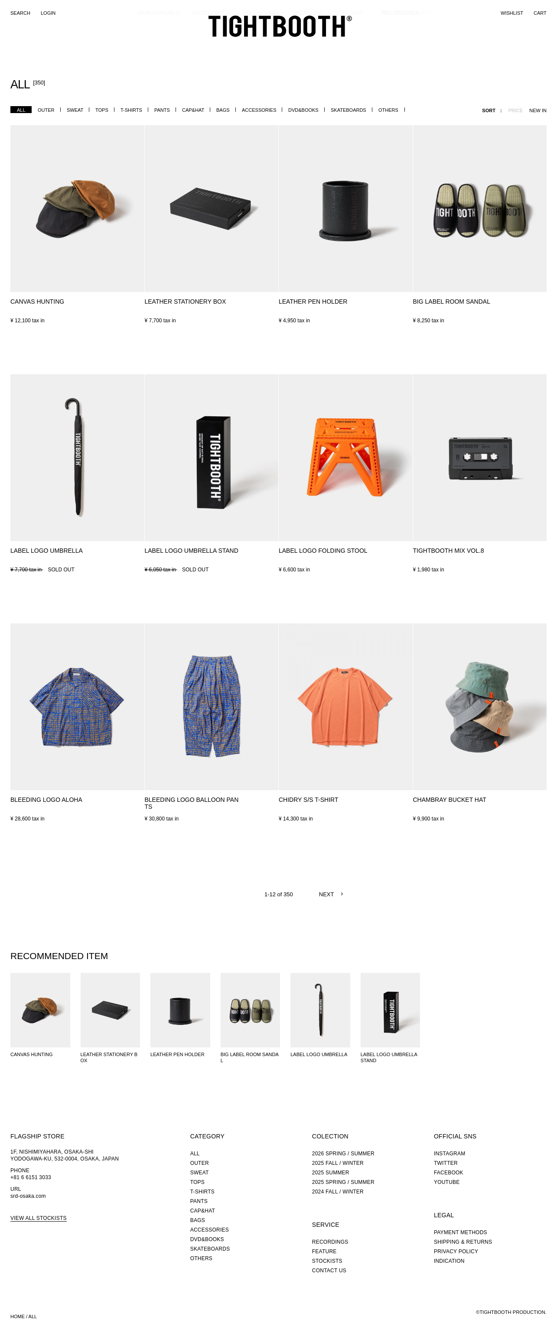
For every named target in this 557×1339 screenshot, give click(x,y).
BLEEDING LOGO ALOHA (46, 799)
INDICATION (449, 1261)
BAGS (223, 110)
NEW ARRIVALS (159, 45)
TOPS (101, 110)
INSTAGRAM (450, 1154)
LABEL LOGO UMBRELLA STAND (191, 550)
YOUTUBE (447, 1182)
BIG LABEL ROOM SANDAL (451, 301)
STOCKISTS (327, 1261)
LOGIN (48, 13)
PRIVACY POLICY (456, 1251)
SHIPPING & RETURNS (463, 1242)
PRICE (515, 110)
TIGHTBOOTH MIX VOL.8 (448, 550)
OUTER (46, 110)
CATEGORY (208, 45)
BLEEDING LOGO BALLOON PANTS (192, 803)
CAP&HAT (193, 110)
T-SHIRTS (131, 110)
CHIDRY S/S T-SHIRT (308, 799)
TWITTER (446, 1163)
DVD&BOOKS (303, 110)
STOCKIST (350, 45)
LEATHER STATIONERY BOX (185, 301)
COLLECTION (260, 45)
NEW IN (538, 110)
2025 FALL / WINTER (338, 1163)
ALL (21, 110)
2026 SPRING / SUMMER (343, 1154)
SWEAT (75, 110)
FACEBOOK (448, 1173)
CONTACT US (329, 1271)
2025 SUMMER (330, 1173)
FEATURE (309, 45)
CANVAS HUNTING (37, 301)
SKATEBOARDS (348, 110)
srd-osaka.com (28, 1196)
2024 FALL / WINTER (338, 1192)
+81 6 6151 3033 (30, 1177)
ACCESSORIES (259, 110)
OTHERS (388, 110)
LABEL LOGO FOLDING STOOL (323, 550)
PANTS (162, 110)
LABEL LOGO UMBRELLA (46, 550)
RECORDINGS (400, 45)
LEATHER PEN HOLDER (313, 301)
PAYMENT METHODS (460, 1232)
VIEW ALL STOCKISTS (38, 1218)
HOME (17, 1316)
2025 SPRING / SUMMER (343, 1182)
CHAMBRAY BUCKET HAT (449, 799)
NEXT (326, 894)
